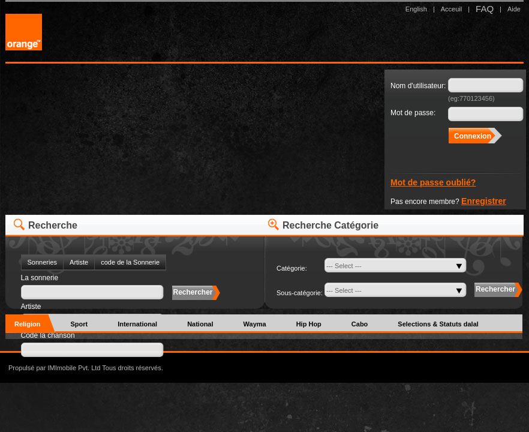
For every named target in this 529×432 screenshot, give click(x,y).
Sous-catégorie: (299, 292)
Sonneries (43, 262)
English (416, 9)
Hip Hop (308, 324)
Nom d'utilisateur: (418, 86)
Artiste (79, 262)
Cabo (359, 324)
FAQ (485, 9)
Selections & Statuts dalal (438, 324)
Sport (79, 324)
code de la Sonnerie (130, 262)
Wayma (255, 324)
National (200, 324)
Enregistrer (483, 201)
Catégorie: (291, 268)
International (137, 324)
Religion (27, 324)
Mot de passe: (412, 113)
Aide (514, 9)
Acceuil (451, 9)
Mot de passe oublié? (433, 182)
